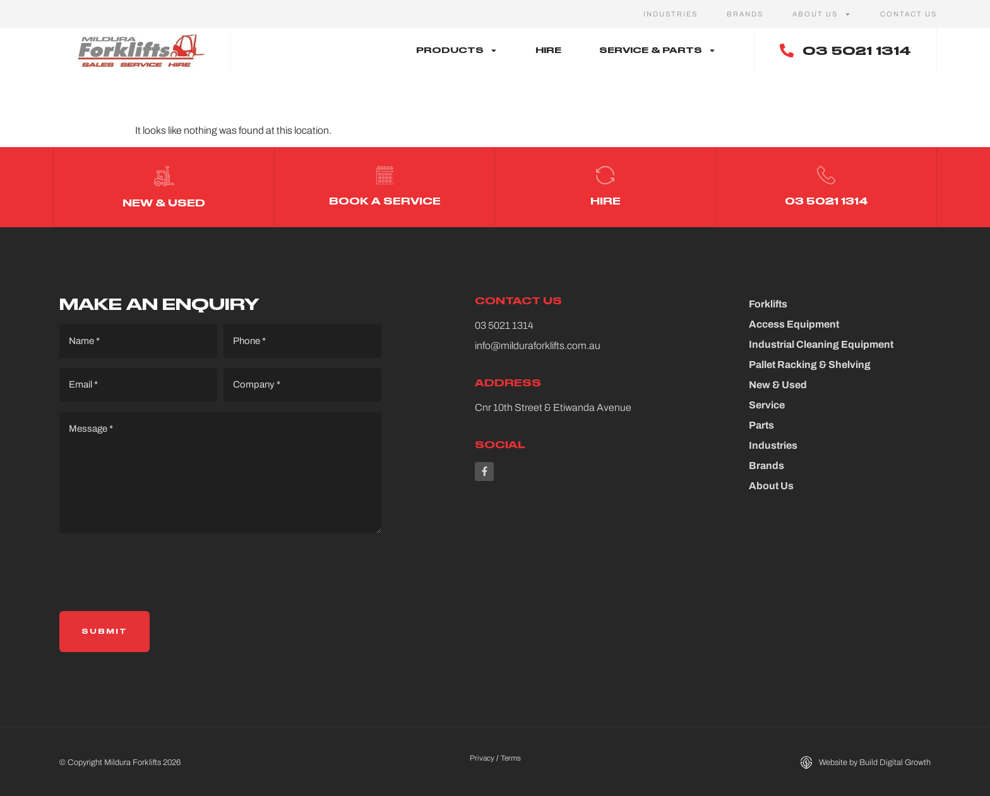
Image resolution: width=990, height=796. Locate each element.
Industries (670, 14)
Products (457, 50)
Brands (745, 14)
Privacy (482, 756)
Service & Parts (657, 50)
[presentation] (155, 570)
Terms (511, 756)
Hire (548, 50)
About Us (821, 14)
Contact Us (908, 14)
